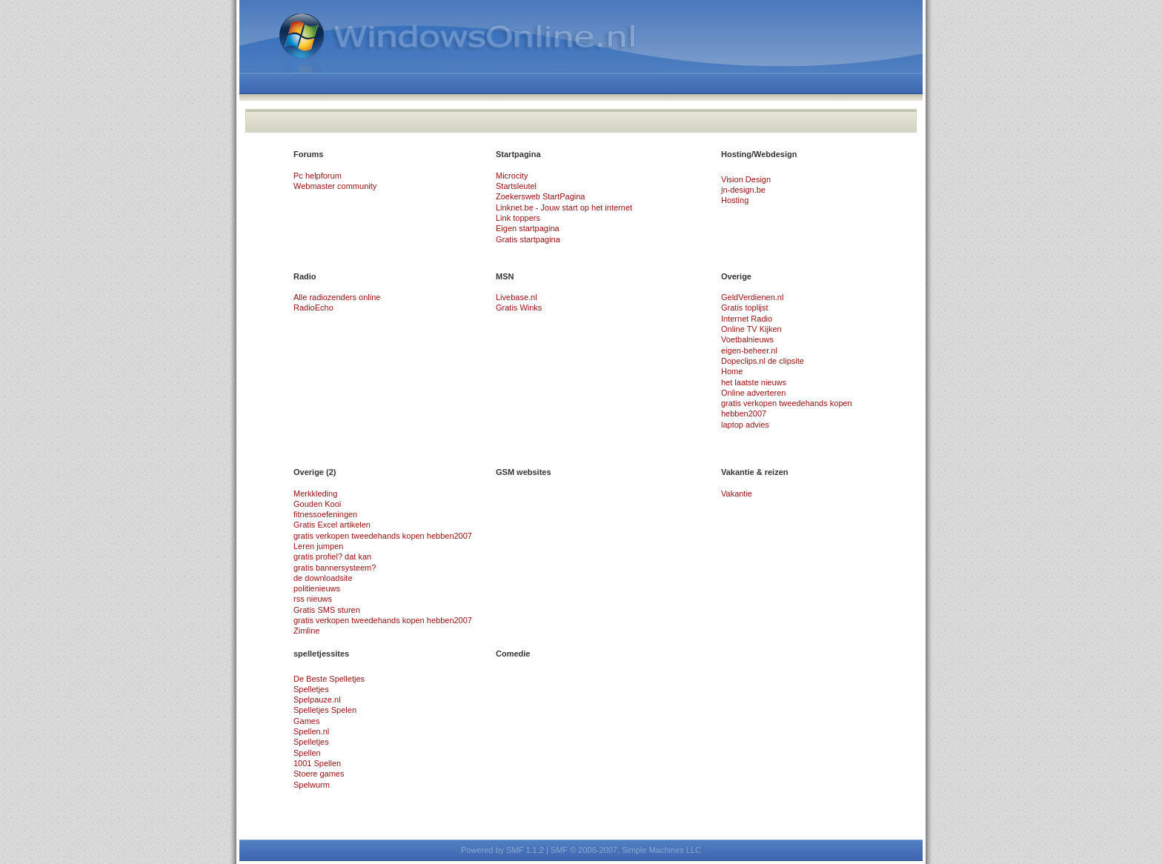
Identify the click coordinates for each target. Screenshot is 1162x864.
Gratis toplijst (744, 307)
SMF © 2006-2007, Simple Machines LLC (626, 849)
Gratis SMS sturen (326, 609)
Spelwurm (311, 784)
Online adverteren (753, 392)
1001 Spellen (317, 763)
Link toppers (518, 217)
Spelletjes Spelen (324, 709)
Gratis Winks (519, 307)
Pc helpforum (317, 175)
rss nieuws (312, 598)
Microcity (512, 175)
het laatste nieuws (753, 382)
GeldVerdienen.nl (752, 297)
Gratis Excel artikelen (332, 524)
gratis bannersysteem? (334, 567)
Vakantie (736, 493)
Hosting (734, 200)
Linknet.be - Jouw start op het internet (564, 207)
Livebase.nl (516, 297)
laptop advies (745, 424)
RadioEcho (313, 307)
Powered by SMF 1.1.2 (502, 849)
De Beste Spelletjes (329, 678)
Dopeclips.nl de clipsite (762, 360)
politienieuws (316, 588)
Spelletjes (311, 689)
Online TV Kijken (751, 329)
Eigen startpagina (528, 228)
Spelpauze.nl (317, 699)
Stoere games (318, 773)
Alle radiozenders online (336, 297)
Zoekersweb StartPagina (540, 196)
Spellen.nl (311, 731)
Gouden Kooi (317, 503)
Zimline (306, 630)
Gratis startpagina (528, 239)
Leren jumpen (318, 546)
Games (306, 721)
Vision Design (746, 179)
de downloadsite (323, 578)
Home (732, 371)
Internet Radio (746, 318)
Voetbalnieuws (747, 339)
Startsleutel (516, 186)
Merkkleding (315, 493)
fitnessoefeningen (325, 514)
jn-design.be (743, 189)
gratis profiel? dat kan (332, 556)
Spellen (307, 752)
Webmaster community (334, 186)
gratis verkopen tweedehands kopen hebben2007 (382, 535)
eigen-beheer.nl (749, 350)
